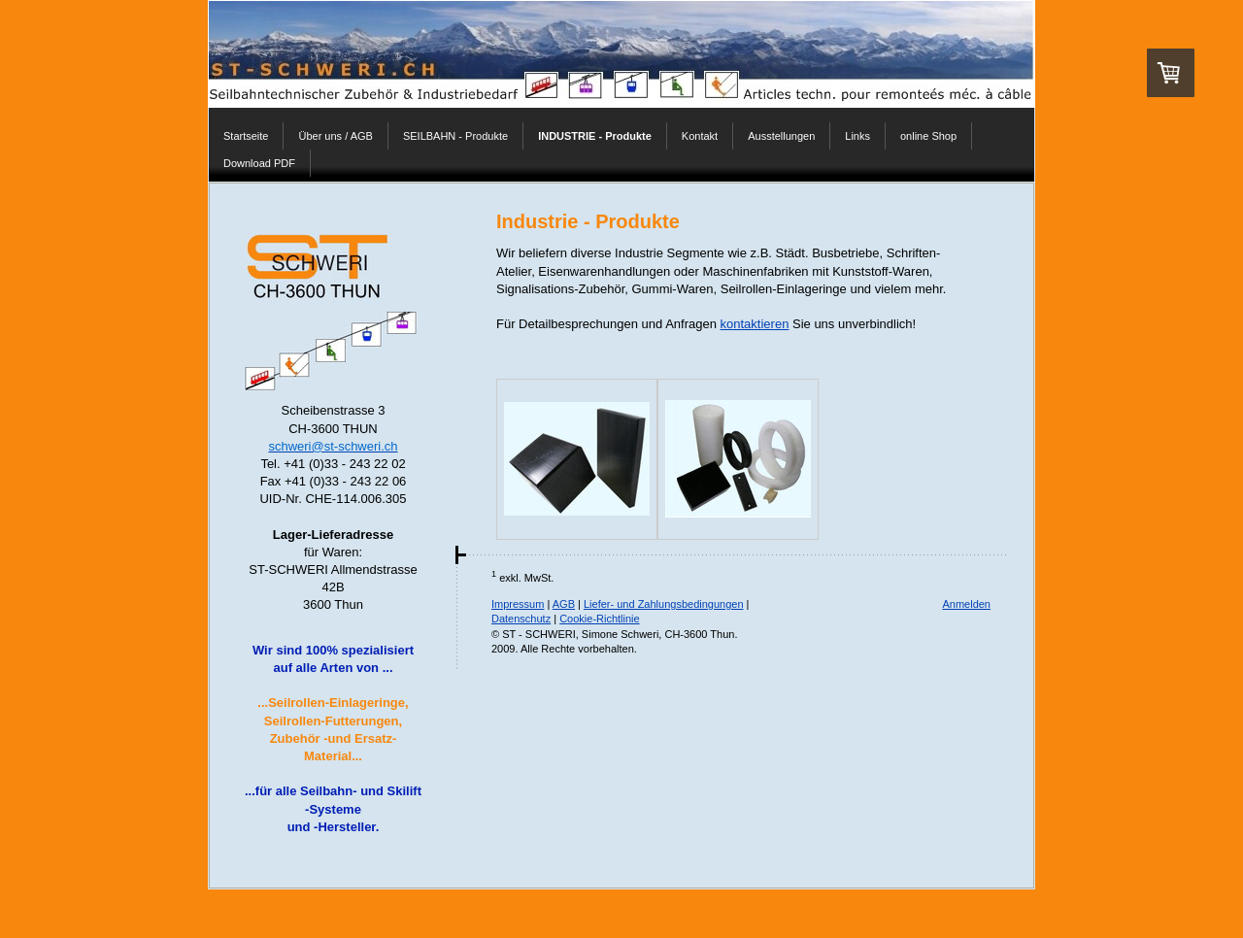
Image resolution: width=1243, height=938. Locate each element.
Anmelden (966, 604)
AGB (564, 604)
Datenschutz (521, 618)
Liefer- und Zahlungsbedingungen (664, 604)
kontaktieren (755, 324)
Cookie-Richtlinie (599, 618)
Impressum (517, 604)
